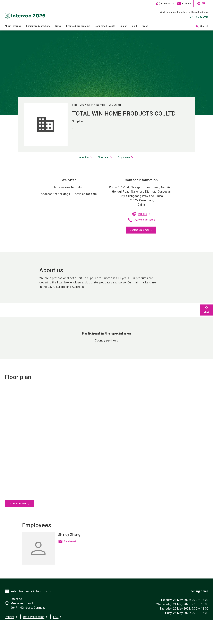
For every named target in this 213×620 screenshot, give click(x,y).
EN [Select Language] (201, 3)
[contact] (183, 3)
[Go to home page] (28, 11)
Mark (206, 310)
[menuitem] (15, 26)
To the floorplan (17, 503)
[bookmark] (163, 3)
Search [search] (202, 26)
